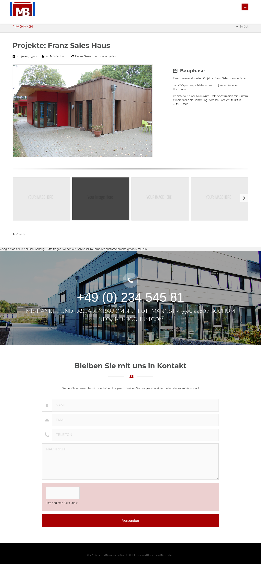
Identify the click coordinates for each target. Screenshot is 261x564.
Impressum (154, 555)
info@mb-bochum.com (130, 319)
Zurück (244, 26)
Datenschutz (167, 555)
